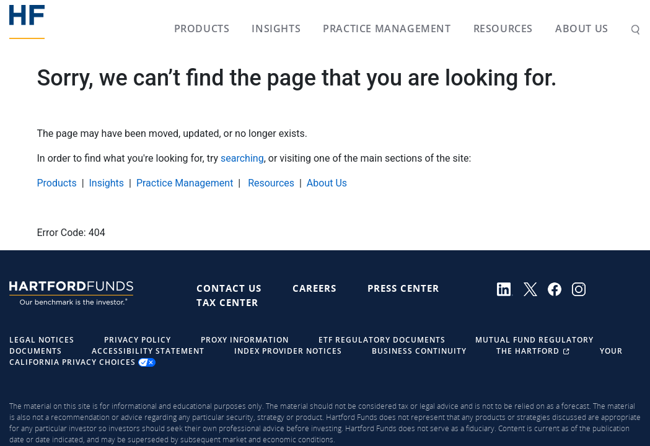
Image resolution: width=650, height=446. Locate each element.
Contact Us (228, 288)
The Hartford (534, 351)
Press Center (403, 288)
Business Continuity (419, 351)
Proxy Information (245, 339)
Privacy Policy (137, 339)
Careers (314, 288)
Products (199, 28)
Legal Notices (41, 339)
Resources (500, 28)
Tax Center (227, 302)
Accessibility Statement (148, 351)
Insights (273, 28)
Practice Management (384, 28)
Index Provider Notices (288, 351)
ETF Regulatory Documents (382, 339)
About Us (579, 28)
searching (242, 158)
